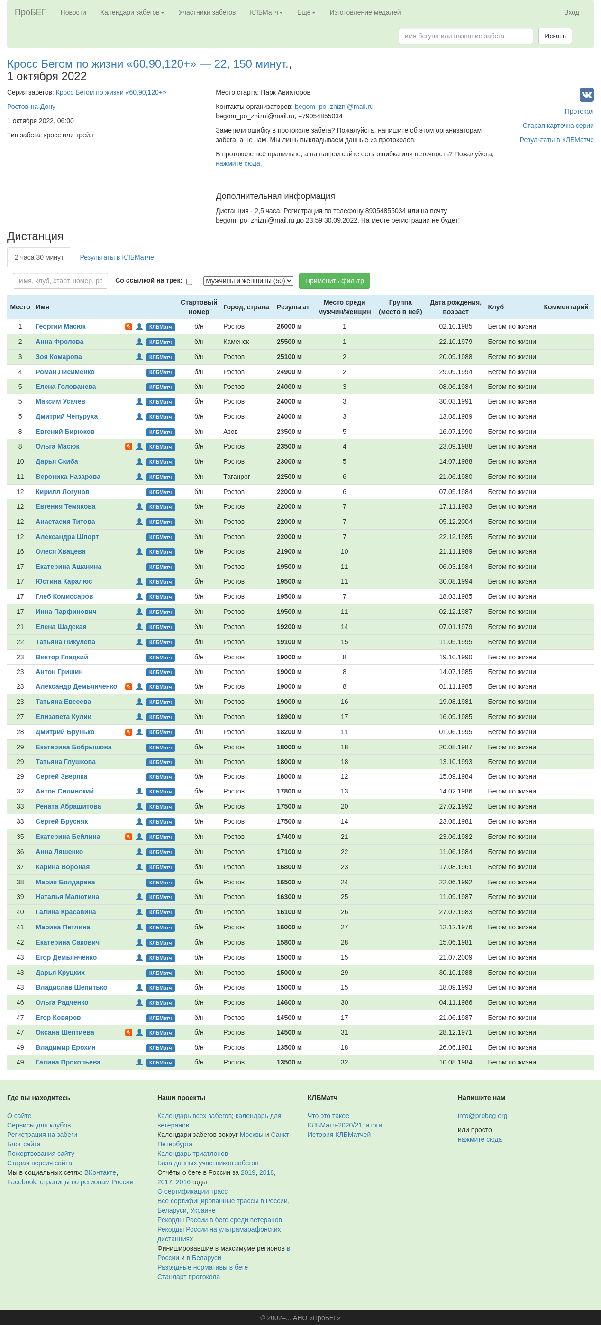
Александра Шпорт (67, 537)
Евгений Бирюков (65, 431)
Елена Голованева (66, 386)
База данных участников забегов (208, 1163)
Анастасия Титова (65, 521)
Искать (555, 36)
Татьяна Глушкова (66, 762)
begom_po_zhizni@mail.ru (334, 106)
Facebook (21, 1182)
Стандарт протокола (188, 1276)
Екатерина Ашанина (68, 566)
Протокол (579, 111)
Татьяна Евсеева (63, 701)
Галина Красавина (66, 912)
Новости (73, 12)
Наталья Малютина (67, 897)
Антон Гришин (59, 672)
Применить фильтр (334, 281)
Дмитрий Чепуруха (67, 416)
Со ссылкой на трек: (148, 280)
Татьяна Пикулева (65, 642)
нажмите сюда (238, 163)
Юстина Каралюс (64, 581)
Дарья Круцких (60, 972)
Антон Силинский (65, 791)
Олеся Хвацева (60, 551)
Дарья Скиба (57, 461)
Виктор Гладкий (62, 657)
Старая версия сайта (39, 1163)
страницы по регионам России (86, 1182)
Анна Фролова (59, 341)
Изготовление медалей (365, 12)
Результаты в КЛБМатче (557, 140)
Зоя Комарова (59, 357)
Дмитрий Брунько (65, 732)
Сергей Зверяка (61, 776)
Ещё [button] (306, 12)
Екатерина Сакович (68, 942)
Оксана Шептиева (65, 1032)
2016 (183, 1182)
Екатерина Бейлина (68, 836)
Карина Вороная (63, 867)
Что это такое (328, 1115)
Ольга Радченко (62, 1002)
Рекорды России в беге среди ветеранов (219, 1220)
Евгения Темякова (65, 506)
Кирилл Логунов (63, 492)
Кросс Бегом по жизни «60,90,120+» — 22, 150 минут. (148, 63)
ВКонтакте (100, 1172)
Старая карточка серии (558, 125)
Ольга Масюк (57, 446)
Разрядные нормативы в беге (202, 1267)
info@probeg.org (483, 1115)
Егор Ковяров (58, 1017)
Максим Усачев (60, 401)
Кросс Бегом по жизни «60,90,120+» (111, 92)
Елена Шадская (61, 627)
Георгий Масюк (60, 326)
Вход (571, 12)
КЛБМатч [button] (266, 12)
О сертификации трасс (192, 1191)
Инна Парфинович (66, 611)
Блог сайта (24, 1144)
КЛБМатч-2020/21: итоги (345, 1125)
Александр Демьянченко (76, 686)
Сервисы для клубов (39, 1125)
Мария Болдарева (65, 882)
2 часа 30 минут (39, 257)
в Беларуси (204, 1258)
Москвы (252, 1134)
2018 (266, 1172)
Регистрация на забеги (42, 1134)
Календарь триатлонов (192, 1153)
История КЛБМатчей (339, 1134)
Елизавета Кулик (63, 717)
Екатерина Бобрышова (73, 747)
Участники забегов (207, 12)
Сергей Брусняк (62, 821)
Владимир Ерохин (66, 1047)
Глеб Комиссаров (64, 596)
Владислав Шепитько (71, 987)
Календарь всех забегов (194, 1115)
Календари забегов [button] (132, 12)
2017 (164, 1182)
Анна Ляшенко (59, 852)
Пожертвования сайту (40, 1153)
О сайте (19, 1115)
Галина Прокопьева (68, 1062)
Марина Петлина (63, 927)
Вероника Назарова (68, 476)
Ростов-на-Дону (31, 106)
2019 (248, 1172)
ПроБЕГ (30, 12)
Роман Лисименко (65, 372)
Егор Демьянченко (66, 957)
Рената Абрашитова (68, 806)
